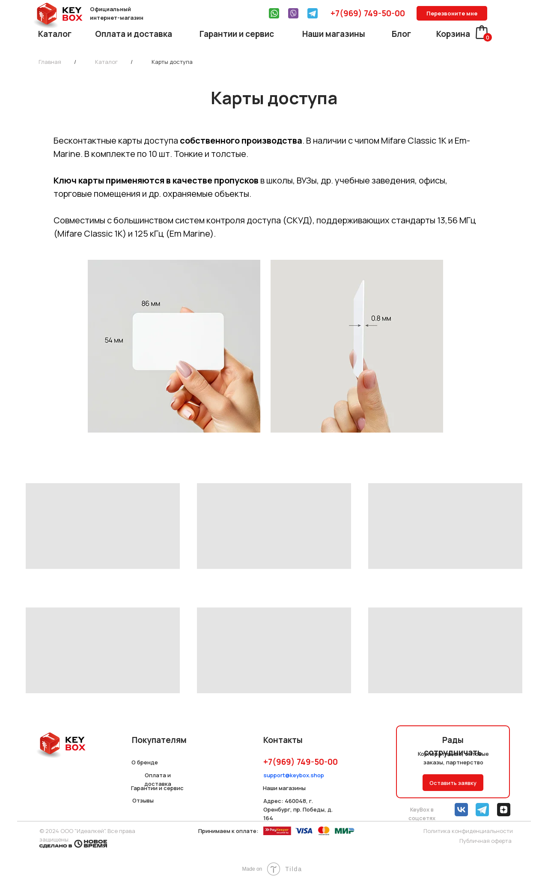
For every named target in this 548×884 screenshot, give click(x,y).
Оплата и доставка (133, 33)
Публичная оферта (485, 841)
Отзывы (143, 800)
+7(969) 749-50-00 (368, 13)
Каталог (54, 33)
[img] (274, 13)
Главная (50, 62)
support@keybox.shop (293, 775)
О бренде (144, 762)
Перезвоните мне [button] (451, 13)
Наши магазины (333, 33)
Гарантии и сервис (237, 33)
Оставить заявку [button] (453, 783)
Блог (401, 33)
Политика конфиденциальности (468, 831)
